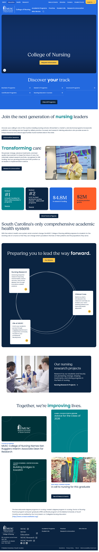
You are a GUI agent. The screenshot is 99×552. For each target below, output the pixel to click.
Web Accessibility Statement (88, 548)
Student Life (61, 8)
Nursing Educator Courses (48, 93)
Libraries (62, 2)
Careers (69, 2)
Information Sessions (11, 137)
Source (7, 206)
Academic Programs (39, 8)
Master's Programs (48, 88)
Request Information (48, 63)
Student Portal (79, 2)
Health (18, 2)
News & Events (53, 2)
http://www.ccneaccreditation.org (25, 517)
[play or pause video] (4, 70)
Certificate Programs (16, 93)
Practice (52, 8)
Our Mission (49, 260)
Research (26, 2)
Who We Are (36, 11)
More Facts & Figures (48, 216)
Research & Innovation (75, 8)
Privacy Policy (70, 548)
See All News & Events (61, 496)
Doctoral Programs (80, 88)
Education (11, 2)
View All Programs (48, 102)
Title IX (77, 548)
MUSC (4, 2)
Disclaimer (62, 548)
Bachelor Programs (16, 88)
